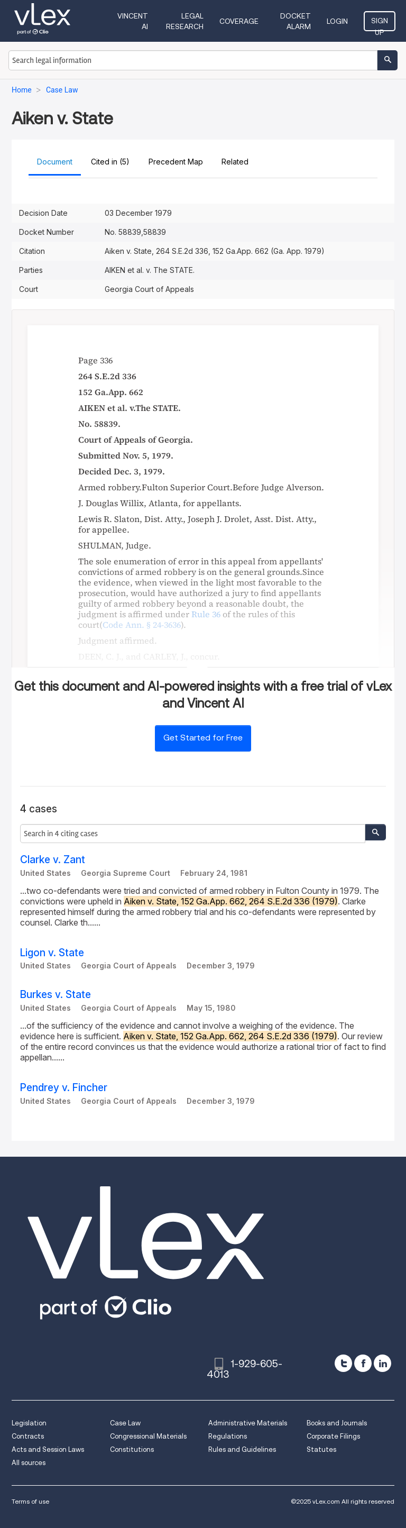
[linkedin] (382, 1363)
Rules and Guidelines (242, 1449)
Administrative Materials (247, 1423)
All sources (28, 1463)
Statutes (321, 1449)
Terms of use (30, 1501)
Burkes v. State (55, 995)
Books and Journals (337, 1423)
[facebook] (363, 1363)
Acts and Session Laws (48, 1449)
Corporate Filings (333, 1436)
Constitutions (132, 1449)
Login (337, 21)
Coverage (239, 21)
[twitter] (343, 1363)
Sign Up (379, 23)
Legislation (29, 1423)
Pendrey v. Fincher (63, 1088)
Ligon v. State (52, 953)
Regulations (227, 1436)
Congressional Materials (148, 1436)
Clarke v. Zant (52, 860)
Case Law (125, 1423)
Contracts (28, 1436)
